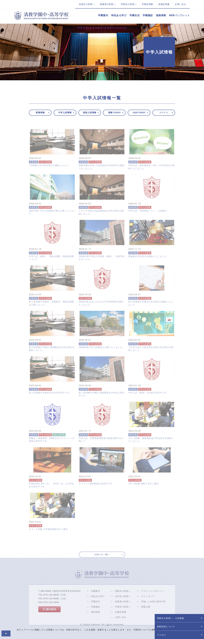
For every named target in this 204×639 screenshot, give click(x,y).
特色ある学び (119, 15)
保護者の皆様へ (108, 4)
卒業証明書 (147, 4)
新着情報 (40, 112)
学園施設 (148, 15)
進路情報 (161, 15)
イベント (163, 112)
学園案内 (103, 15)
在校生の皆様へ (87, 4)
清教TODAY (114, 112)
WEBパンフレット (179, 15)
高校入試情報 (89, 112)
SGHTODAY (139, 112)
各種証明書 (164, 4)
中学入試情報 (65, 112)
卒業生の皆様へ (129, 4)
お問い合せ (180, 4)
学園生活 (135, 15)
